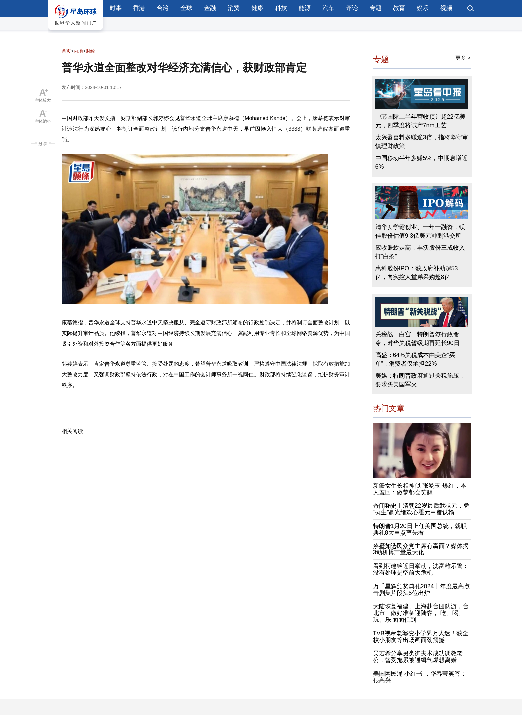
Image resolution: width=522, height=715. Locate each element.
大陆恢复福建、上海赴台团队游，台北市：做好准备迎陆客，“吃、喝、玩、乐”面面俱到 (421, 613)
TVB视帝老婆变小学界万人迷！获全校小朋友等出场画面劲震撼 (420, 636)
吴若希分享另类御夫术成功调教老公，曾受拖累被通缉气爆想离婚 (418, 656)
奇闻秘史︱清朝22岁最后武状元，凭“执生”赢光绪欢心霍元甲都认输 (421, 509)
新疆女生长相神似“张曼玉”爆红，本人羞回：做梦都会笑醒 (420, 489)
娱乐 (423, 8)
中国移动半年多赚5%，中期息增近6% (421, 162)
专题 (376, 8)
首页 (66, 51)
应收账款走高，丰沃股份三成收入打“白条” (420, 252)
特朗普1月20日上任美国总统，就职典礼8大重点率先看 (420, 529)
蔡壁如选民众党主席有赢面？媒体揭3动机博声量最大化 (421, 549)
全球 (186, 8)
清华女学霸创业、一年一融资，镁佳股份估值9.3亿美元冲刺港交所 (420, 231)
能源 (305, 8)
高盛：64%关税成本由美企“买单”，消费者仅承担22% (415, 359)
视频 (446, 8)
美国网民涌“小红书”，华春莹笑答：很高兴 (420, 677)
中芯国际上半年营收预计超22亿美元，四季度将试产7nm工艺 (420, 121)
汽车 (328, 8)
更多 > (463, 58)
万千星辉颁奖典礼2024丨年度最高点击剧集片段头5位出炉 (421, 589)
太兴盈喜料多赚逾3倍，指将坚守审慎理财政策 (421, 141)
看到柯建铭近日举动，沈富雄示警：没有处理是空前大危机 (421, 569)
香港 (139, 8)
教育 (399, 8)
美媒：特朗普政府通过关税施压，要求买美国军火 (420, 380)
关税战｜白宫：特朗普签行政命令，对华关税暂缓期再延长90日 (417, 338)
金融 (210, 8)
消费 (234, 8)
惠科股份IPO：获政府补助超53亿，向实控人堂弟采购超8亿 (416, 272)
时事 (116, 8)
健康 (257, 8)
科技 (281, 8)
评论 (352, 8)
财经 (90, 51)
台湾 (163, 8)
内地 (78, 51)
